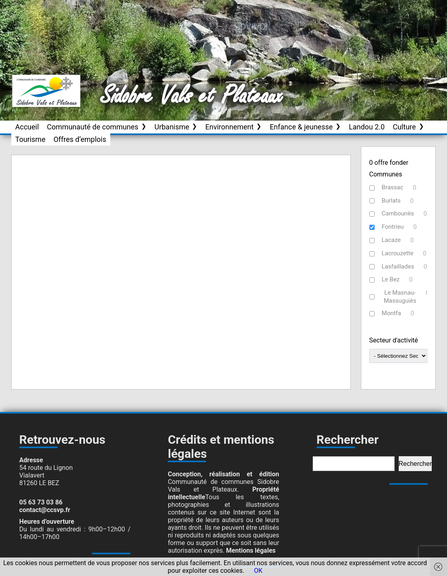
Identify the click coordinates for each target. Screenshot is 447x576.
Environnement (229, 127)
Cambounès (398, 213)
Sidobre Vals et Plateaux (192, 96)
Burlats (391, 200)
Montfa (391, 313)
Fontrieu (393, 226)
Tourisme (30, 139)
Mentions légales (251, 550)
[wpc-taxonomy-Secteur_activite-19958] (398, 356)
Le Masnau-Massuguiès (400, 296)
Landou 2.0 (367, 127)
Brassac (393, 187)
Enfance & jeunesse (301, 127)
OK (258, 570)
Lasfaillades (398, 266)
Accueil (27, 127)
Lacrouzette (398, 253)
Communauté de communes (92, 127)
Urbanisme (172, 127)
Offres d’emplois (80, 139)
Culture (404, 127)
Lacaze (391, 240)
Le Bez (391, 279)
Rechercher (415, 463)
